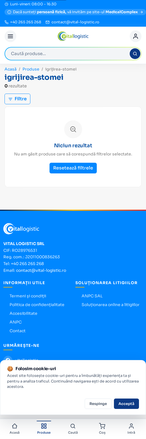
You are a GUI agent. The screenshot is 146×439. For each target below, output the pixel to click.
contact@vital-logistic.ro (41, 270)
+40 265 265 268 (27, 263)
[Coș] (102, 429)
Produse (31, 69)
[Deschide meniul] (10, 36)
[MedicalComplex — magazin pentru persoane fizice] (75, 12)
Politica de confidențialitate (37, 304)
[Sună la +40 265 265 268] (23, 22)
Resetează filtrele (73, 168)
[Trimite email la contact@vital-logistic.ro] (72, 22)
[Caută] (135, 53)
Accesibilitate (23, 313)
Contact (18, 330)
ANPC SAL (92, 295)
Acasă (11, 69)
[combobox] (73, 53)
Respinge (98, 403)
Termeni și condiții (28, 295)
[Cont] (135, 36)
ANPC (16, 322)
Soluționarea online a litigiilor (111, 304)
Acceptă (126, 403)
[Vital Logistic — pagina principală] (73, 36)
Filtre (17, 99)
